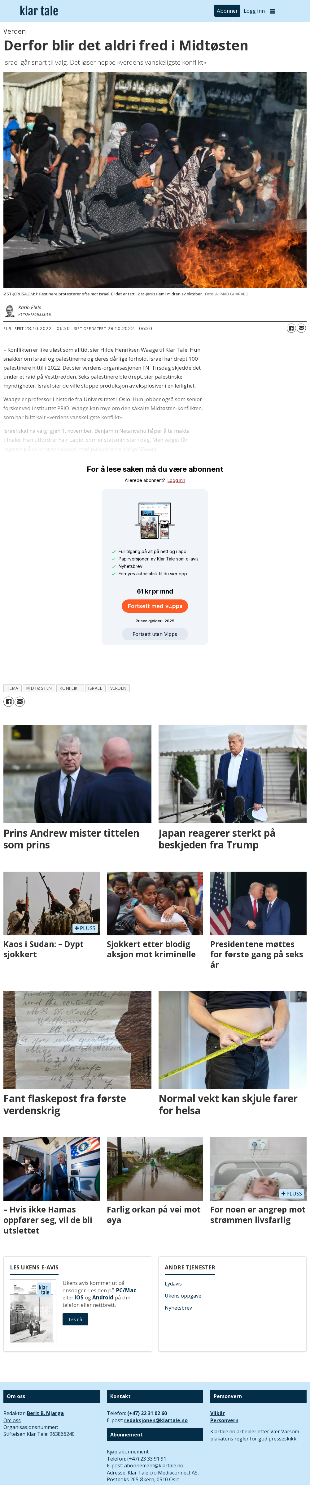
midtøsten (39, 660)
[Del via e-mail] (301, 328)
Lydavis (173, 1255)
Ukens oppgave (183, 1267)
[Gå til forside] (39, 11)
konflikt (70, 660)
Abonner (227, 10)
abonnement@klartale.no (153, 1437)
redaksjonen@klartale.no (156, 1391)
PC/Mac (126, 1261)
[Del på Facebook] (291, 328)
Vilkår (217, 1384)
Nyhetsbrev (178, 1279)
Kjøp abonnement (128, 1423)
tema (13, 660)
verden (118, 660)
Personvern (224, 1391)
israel (95, 660)
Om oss (12, 1391)
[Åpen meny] (272, 11)
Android (102, 1269)
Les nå (75, 1291)
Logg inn (254, 10)
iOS (79, 1269)
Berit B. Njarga (45, 1384)
